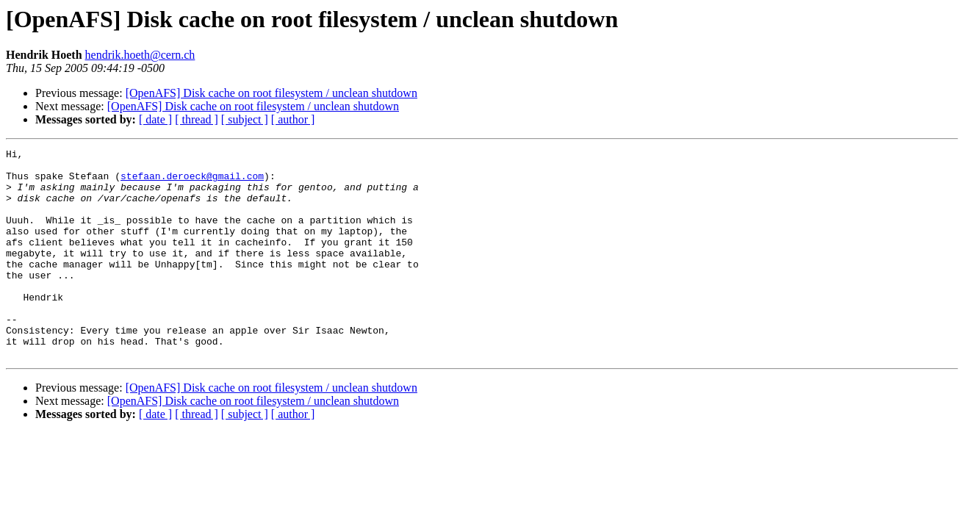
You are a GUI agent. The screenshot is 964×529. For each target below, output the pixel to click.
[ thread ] (196, 119)
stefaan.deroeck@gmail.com (192, 182)
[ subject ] (244, 119)
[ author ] (293, 119)
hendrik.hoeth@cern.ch (140, 54)
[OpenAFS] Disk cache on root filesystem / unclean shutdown (271, 93)
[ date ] (155, 119)
